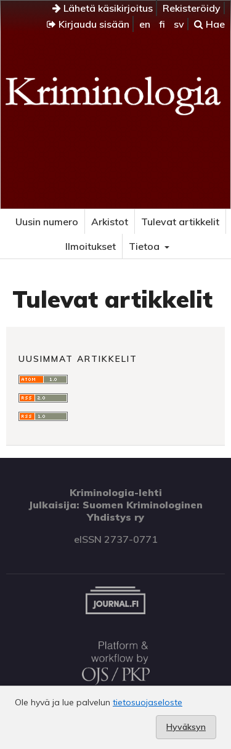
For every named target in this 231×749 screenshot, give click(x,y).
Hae (209, 24)
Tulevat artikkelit (180, 221)
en (144, 24)
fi (162, 24)
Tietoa (145, 246)
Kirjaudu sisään (88, 24)
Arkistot (109, 221)
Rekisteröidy (192, 8)
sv (179, 24)
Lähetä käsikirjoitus (102, 8)
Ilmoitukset (90, 246)
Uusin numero (46, 221)
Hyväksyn (186, 726)
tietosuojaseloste (147, 702)
